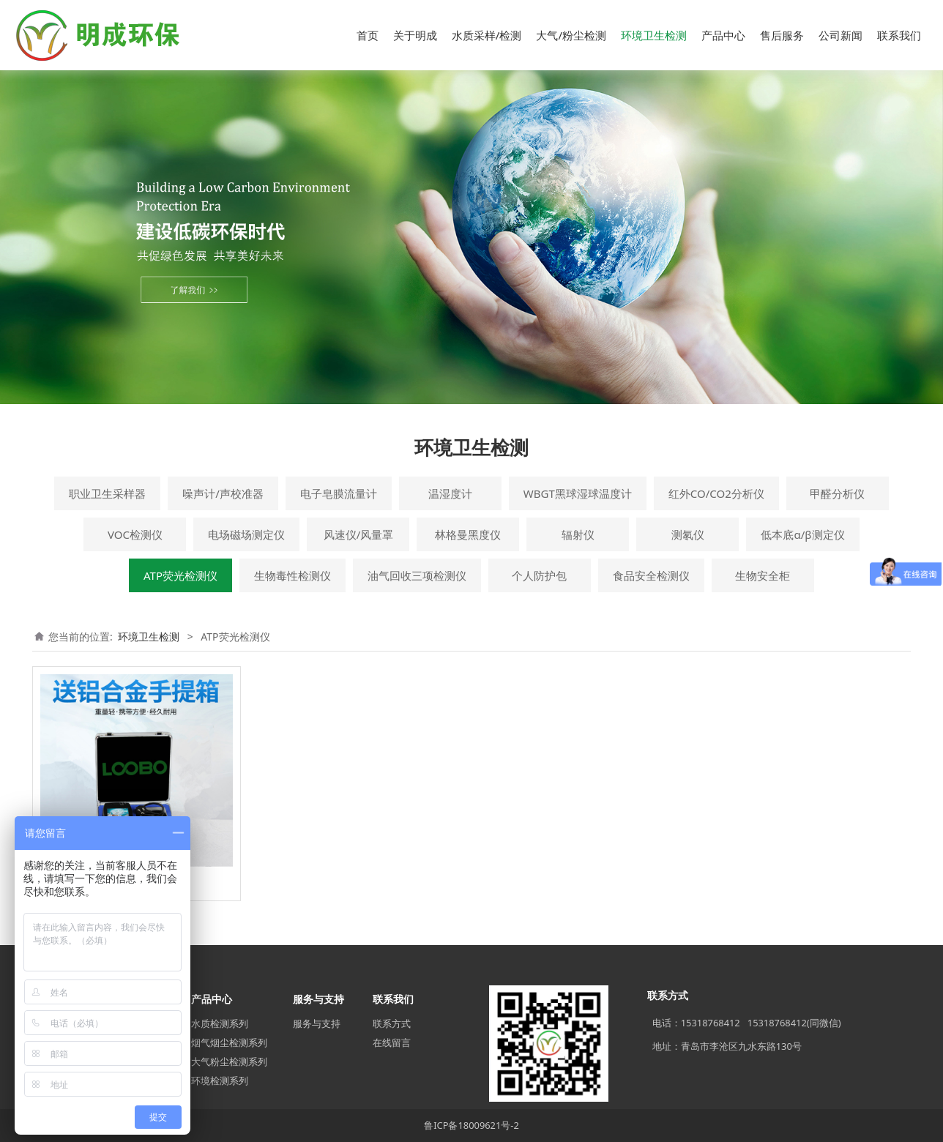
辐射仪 (578, 534)
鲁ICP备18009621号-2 (471, 1125)
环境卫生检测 (654, 35)
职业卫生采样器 (107, 493)
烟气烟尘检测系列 (229, 1042)
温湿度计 (450, 493)
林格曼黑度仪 (468, 534)
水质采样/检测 (487, 35)
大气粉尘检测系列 (229, 1061)
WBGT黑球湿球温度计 (577, 493)
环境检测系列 (219, 1080)
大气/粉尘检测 (571, 35)
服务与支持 (316, 1023)
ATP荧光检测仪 (180, 575)
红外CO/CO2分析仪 (716, 493)
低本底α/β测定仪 (802, 534)
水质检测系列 (219, 1023)
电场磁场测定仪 (246, 534)
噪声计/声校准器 (223, 493)
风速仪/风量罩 (359, 534)
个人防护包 (539, 575)
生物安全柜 (762, 575)
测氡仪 (687, 534)
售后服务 (782, 35)
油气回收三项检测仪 (417, 575)
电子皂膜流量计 (338, 493)
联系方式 (392, 1023)
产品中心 (723, 35)
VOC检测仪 (135, 534)
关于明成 (415, 35)
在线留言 (392, 1042)
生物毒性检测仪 (292, 575)
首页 (368, 35)
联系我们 (899, 35)
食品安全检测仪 (651, 575)
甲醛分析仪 (837, 493)
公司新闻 (840, 35)
